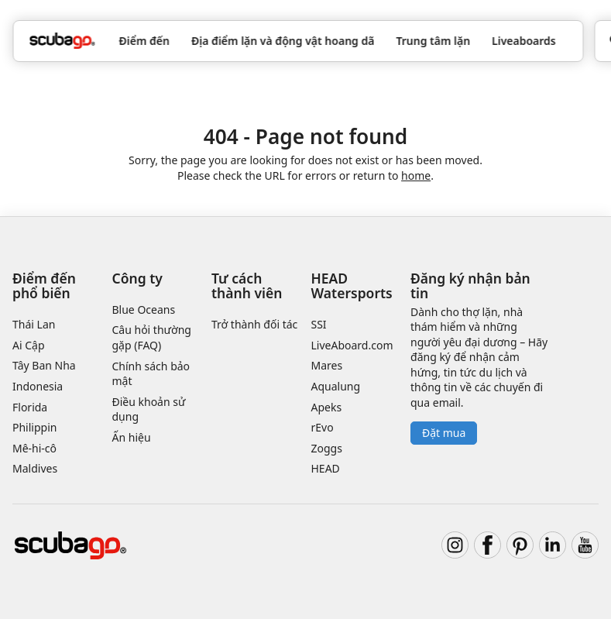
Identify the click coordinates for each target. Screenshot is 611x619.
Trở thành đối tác (254, 324)
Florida (29, 407)
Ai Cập (28, 345)
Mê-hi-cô (34, 448)
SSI (319, 324)
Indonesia (37, 386)
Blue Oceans (144, 309)
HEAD (325, 468)
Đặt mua (443, 432)
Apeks (326, 407)
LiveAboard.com (352, 345)
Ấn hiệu (131, 437)
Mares (327, 365)
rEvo (322, 427)
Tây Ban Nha (44, 365)
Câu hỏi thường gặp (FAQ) (151, 337)
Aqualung (336, 386)
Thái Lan (33, 324)
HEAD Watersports (352, 285)
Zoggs (326, 448)
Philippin (34, 427)
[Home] (61, 41)
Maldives (34, 468)
